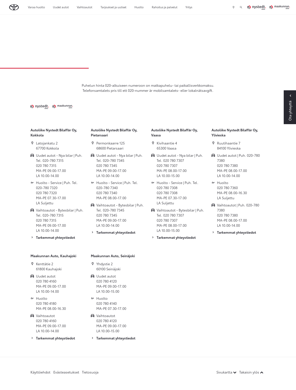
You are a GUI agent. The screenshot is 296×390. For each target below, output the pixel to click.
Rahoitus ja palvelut (164, 7)
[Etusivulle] (269, 7)
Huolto (139, 7)
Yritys (188, 7)
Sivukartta (226, 371)
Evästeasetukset (66, 371)
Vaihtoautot (84, 7)
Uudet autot (61, 7)
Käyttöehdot (40, 371)
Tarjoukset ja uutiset (113, 7)
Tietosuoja (90, 371)
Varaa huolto (36, 7)
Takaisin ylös (251, 371)
